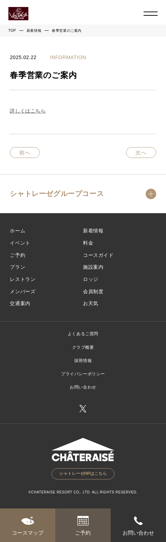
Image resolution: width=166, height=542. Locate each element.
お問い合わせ (83, 387)
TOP (12, 30)
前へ (24, 153)
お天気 (90, 303)
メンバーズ (22, 291)
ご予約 (17, 255)
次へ (141, 153)
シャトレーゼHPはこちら (83, 473)
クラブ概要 (83, 347)
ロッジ (90, 279)
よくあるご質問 (83, 333)
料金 (88, 243)
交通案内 (20, 303)
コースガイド (98, 255)
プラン (17, 267)
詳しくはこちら (28, 111)
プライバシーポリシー (83, 373)
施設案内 (93, 267)
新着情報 (34, 30)
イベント (20, 243)
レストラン (22, 279)
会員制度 (93, 291)
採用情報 (83, 360)
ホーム (17, 230)
